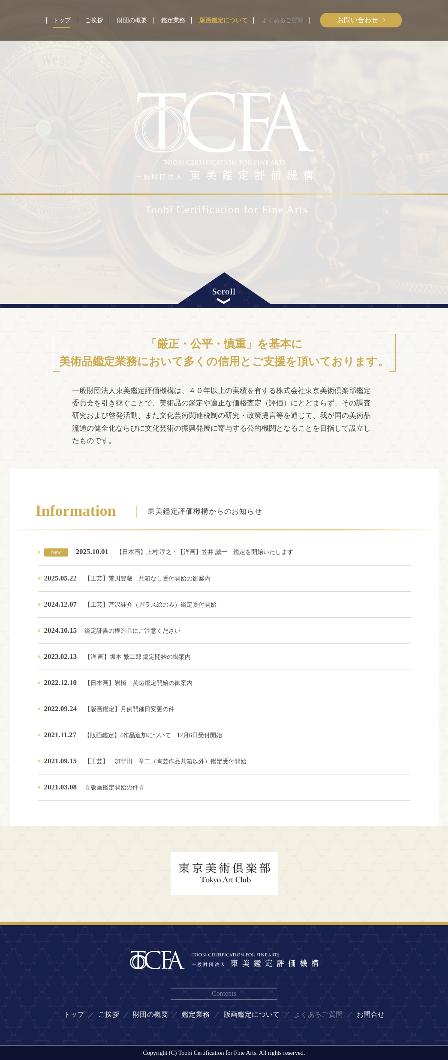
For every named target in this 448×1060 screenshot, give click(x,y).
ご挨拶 (94, 20)
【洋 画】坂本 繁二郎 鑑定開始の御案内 (137, 657)
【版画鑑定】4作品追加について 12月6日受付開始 (153, 735)
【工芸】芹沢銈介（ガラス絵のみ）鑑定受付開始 (150, 604)
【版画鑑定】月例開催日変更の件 (129, 709)
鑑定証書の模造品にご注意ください (132, 631)
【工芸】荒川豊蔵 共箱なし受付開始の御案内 (147, 578)
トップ (62, 20)
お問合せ (371, 1014)
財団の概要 (132, 20)
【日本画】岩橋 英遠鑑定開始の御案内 (138, 683)
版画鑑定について (223, 20)
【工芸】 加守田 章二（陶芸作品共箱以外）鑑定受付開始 (178, 761)
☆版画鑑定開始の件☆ (114, 787)
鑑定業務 (173, 20)
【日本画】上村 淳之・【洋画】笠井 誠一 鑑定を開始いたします (204, 552)
